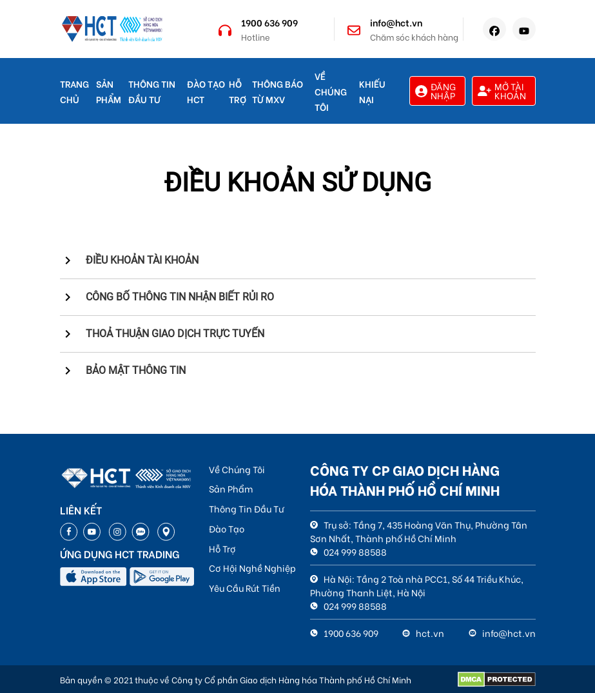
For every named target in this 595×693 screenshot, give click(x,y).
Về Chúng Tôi (331, 91)
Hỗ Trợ (222, 548)
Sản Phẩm (231, 488)
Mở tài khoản (502, 90)
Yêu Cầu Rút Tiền (244, 587)
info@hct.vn (396, 22)
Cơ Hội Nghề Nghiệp (252, 567)
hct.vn (423, 632)
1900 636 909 (269, 22)
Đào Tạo (226, 528)
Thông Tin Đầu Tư (246, 508)
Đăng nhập (435, 90)
